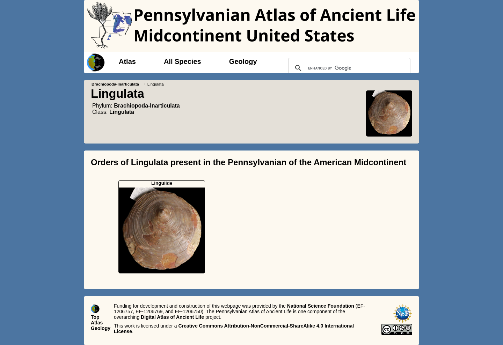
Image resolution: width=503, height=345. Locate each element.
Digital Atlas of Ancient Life (172, 317)
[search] (348, 68)
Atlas (127, 61)
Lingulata (121, 112)
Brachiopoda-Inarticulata (115, 84)
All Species (182, 61)
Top (95, 317)
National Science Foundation (320, 306)
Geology (243, 61)
